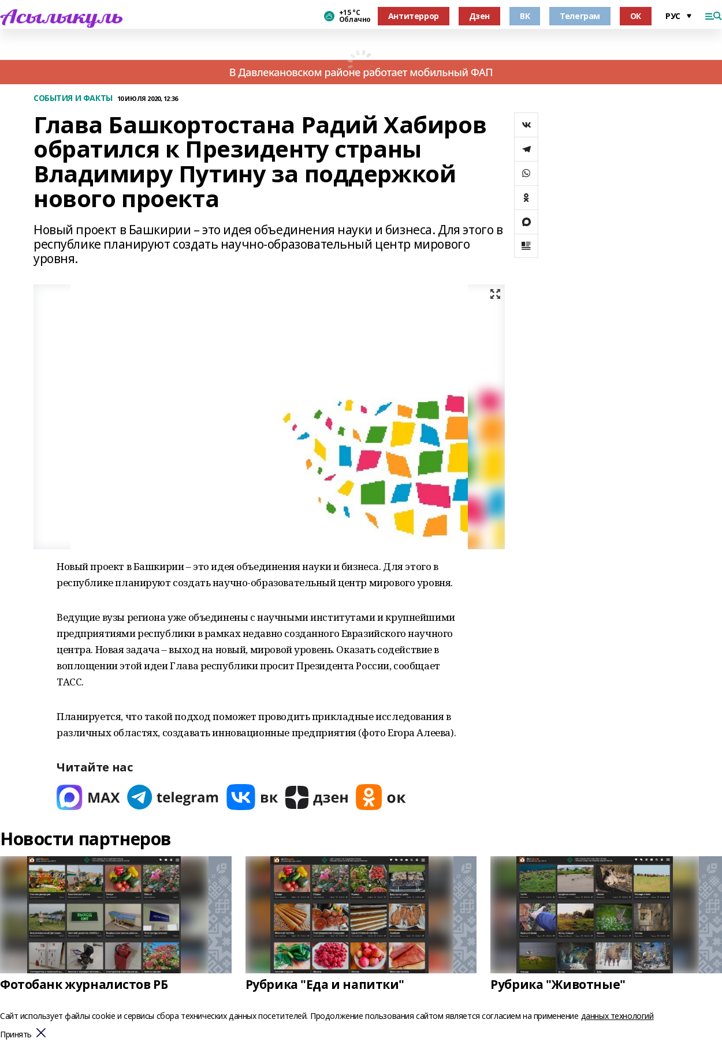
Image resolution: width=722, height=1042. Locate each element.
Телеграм (580, 15)
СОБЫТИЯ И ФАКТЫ (73, 98)
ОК (635, 15)
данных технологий (617, 1015)
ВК (525, 15)
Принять (16, 1035)
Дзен (479, 15)
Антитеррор (413, 15)
